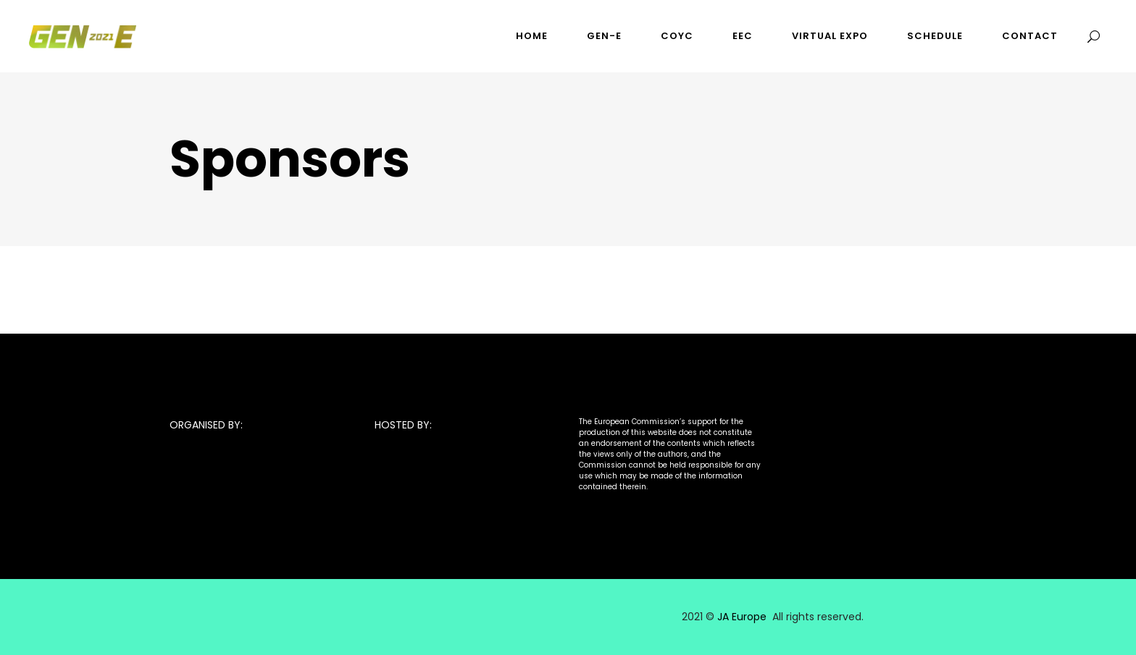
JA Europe (742, 616)
